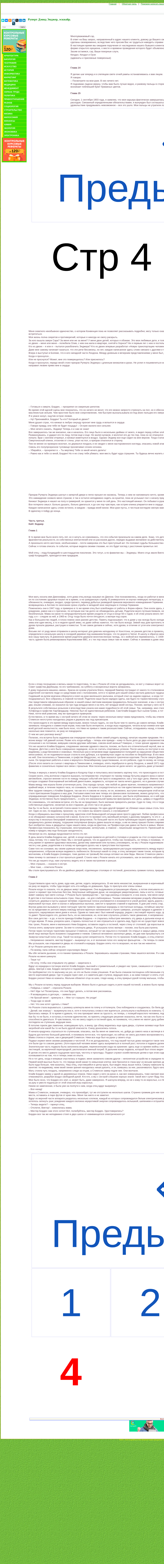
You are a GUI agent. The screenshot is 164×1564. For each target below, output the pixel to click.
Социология (11, 106)
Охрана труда (11, 92)
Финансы (9, 121)
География (10, 63)
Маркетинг (10, 77)
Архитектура (11, 56)
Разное (8, 103)
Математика (11, 81)
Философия (11, 117)
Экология (9, 128)
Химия (7, 125)
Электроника (11, 135)
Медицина (10, 85)
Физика (8, 114)
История (9, 70)
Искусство (10, 67)
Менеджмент (11, 88)
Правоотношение (14, 99)
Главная (112, 4)
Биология (9, 59)
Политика (9, 96)
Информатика (12, 74)
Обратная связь (129, 4)
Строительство (13, 110)
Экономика (10, 132)
